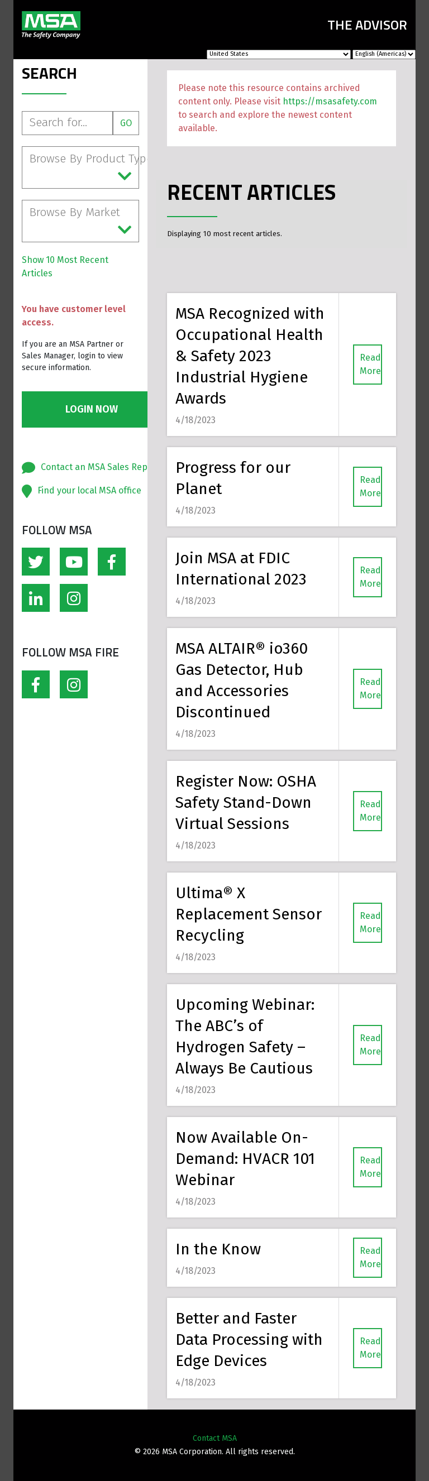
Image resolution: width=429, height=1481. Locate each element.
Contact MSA (215, 1438)
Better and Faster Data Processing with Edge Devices (249, 1339)
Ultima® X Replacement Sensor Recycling (248, 914)
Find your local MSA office (89, 490)
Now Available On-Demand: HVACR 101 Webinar (245, 1158)
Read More (370, 364)
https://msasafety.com (330, 101)
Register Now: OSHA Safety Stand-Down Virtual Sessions (245, 802)
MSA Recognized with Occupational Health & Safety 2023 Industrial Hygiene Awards (250, 356)
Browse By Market (80, 221)
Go (126, 123)
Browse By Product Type (84, 168)
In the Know (218, 1249)
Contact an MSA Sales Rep (94, 467)
